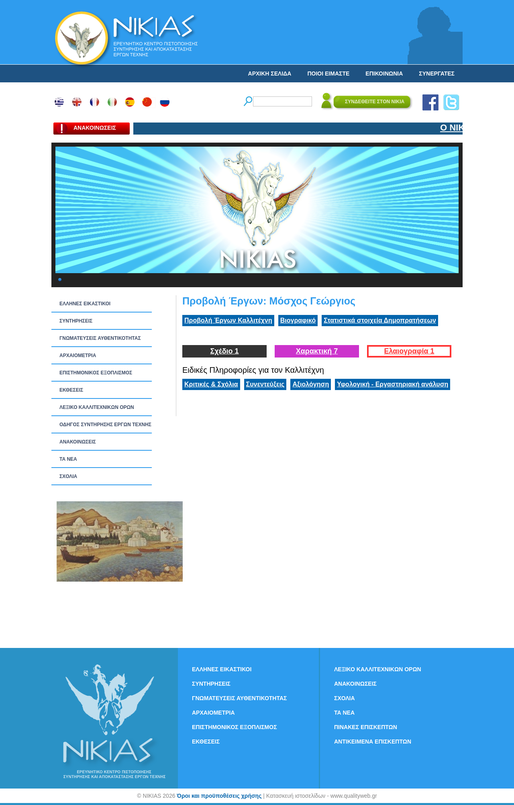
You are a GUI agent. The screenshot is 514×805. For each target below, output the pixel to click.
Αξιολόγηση (310, 384)
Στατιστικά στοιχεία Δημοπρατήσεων (380, 320)
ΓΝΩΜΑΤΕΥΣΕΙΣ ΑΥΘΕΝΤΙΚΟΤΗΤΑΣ (100, 338)
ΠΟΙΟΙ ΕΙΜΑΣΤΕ (328, 73)
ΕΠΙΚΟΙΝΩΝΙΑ (384, 73)
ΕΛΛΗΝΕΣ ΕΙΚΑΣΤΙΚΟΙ (84, 303)
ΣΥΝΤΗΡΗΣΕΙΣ (75, 321)
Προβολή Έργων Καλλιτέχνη (228, 320)
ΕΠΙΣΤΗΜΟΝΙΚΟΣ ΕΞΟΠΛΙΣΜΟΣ (95, 373)
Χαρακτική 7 (317, 351)
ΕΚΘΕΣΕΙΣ (71, 390)
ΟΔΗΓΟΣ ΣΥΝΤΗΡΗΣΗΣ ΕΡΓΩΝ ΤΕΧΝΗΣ (105, 424)
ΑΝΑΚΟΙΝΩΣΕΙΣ (77, 442)
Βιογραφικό (298, 320)
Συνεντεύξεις (265, 384)
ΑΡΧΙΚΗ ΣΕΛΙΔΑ (270, 73)
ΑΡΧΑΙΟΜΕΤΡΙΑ (77, 355)
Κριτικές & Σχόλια (211, 384)
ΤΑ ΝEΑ (68, 459)
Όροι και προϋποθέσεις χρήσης (219, 796)
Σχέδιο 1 (224, 351)
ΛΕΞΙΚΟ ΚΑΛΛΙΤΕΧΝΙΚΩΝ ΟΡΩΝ (96, 407)
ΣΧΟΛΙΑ (68, 476)
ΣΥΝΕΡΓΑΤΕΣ (437, 73)
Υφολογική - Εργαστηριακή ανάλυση (392, 384)
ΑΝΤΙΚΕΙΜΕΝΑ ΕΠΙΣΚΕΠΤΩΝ (372, 741)
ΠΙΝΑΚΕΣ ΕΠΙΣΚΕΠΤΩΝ (365, 727)
